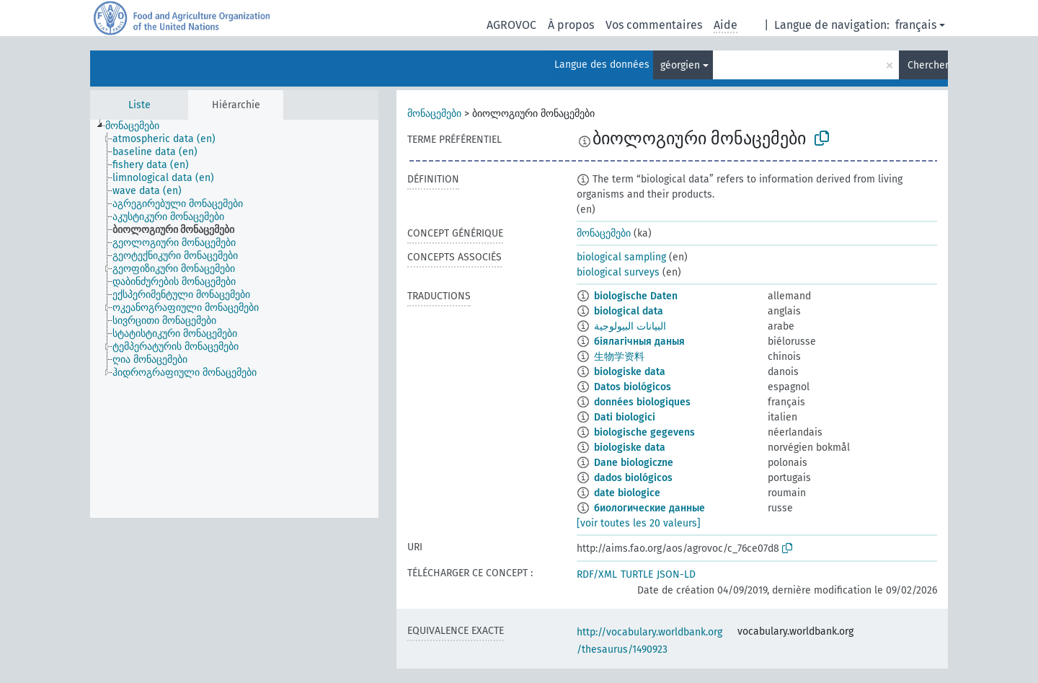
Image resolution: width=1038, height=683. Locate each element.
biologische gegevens (644, 432)
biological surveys (618, 272)
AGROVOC (511, 25)
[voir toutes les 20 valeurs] (639, 523)
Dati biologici (624, 417)
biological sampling (621, 257)
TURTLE (637, 574)
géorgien (680, 65)
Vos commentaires (654, 25)
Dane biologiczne (633, 463)
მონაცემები (434, 113)
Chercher (928, 65)
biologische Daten (636, 296)
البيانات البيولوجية (630, 326)
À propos (571, 25)
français (915, 25)
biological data (628, 311)
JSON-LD (676, 574)
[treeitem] (138, 126)
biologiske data (629, 372)
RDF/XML (597, 574)
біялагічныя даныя (639, 341)
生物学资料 (619, 357)
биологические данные (649, 508)
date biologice (627, 493)
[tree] (234, 319)
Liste (139, 105)
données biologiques (642, 402)
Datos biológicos (632, 387)
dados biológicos (633, 478)
